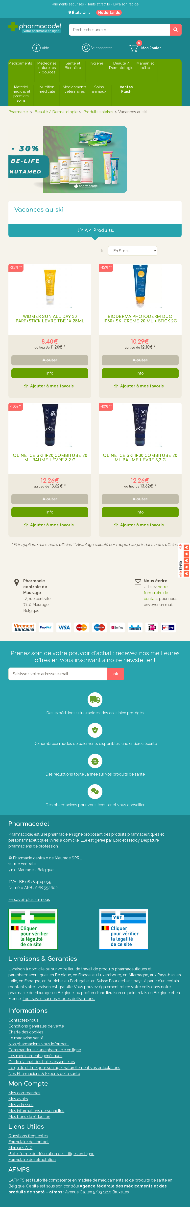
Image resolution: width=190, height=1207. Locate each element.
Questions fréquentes (28, 1136)
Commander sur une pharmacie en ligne (44, 1050)
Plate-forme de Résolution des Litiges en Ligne (51, 1153)
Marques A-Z (20, 1147)
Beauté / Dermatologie (56, 112)
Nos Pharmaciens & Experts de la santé (44, 1073)
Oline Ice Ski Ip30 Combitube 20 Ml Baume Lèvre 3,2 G (140, 457)
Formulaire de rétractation (32, 1159)
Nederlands (109, 13)
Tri (102, 251)
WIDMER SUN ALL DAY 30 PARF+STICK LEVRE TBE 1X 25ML (50, 318)
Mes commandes (24, 1093)
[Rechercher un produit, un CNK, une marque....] (176, 30)
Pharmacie (18, 112)
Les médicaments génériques (35, 1055)
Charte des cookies (25, 1032)
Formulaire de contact (28, 1142)
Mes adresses (20, 1104)
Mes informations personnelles (36, 1110)
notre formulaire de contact (156, 592)
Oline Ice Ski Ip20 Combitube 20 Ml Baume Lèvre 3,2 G (50, 457)
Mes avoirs (18, 1098)
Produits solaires (98, 112)
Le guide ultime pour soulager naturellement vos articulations (64, 1067)
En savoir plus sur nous (29, 899)
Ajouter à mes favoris (51, 386)
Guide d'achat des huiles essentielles (41, 1061)
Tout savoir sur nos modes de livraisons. (59, 998)
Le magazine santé (25, 1038)
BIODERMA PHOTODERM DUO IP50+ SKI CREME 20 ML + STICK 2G (140, 318)
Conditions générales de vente (36, 1026)
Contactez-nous (23, 1020)
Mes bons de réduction (29, 1116)
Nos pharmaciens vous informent (38, 1044)
